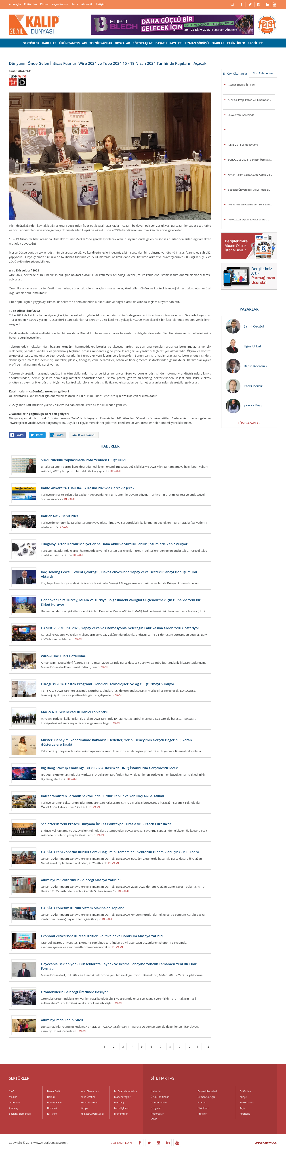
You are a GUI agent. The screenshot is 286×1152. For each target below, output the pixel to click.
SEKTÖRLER (31, 43)
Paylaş (19, 435)
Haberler (156, 1091)
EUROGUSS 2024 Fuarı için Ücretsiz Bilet (251, 159)
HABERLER (49, 43)
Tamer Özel (244, 406)
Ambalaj (13, 1108)
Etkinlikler (203, 1108)
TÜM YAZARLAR (249, 423)
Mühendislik (121, 1113)
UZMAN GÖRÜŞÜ (197, 43)
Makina (13, 1096)
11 (198, 1047)
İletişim (100, 4)
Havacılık (52, 1108)
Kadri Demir (244, 386)
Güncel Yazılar (159, 1102)
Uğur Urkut (243, 346)
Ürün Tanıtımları (160, 1096)
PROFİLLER (255, 43)
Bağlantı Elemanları (20, 1113)
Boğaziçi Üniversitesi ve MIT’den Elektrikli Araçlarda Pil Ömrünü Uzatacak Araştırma (251, 189)
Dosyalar (156, 1108)
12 (207, 1047)
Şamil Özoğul (245, 326)
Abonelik (87, 4)
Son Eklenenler (263, 73)
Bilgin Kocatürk (246, 366)
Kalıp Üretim (88, 1096)
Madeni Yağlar (122, 1096)
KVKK (154, 1119)
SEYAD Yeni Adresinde (241, 114)
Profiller (202, 1113)
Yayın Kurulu (60, 4)
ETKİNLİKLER (236, 43)
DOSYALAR (122, 43)
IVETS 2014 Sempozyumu (243, 144)
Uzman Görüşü (206, 1096)
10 (188, 1047)
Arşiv (75, 4)
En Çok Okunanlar (235, 73)
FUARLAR (217, 43)
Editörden (30, 4)
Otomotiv (14, 1102)
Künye (44, 4)
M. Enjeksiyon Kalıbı (125, 1091)
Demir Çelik (53, 1091)
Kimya (84, 1108)
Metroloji (119, 1102)
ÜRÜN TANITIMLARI (73, 43)
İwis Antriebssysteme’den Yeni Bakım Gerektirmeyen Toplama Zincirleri (251, 204)
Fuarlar (202, 1102)
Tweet (39, 435)
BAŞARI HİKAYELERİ (168, 43)
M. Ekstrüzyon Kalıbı (92, 1113)
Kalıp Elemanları (90, 1091)
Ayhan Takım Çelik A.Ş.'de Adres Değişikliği (251, 174)
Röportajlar (157, 1113)
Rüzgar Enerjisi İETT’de (241, 84)
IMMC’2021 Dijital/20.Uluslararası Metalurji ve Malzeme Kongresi (251, 219)
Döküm (51, 1096)
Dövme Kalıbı (54, 1102)
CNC (11, 1091)
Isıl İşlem (52, 1113)
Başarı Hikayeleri (207, 1091)
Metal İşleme (121, 1108)
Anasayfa (15, 4)
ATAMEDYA (266, 1143)
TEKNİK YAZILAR (101, 43)
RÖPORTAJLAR (143, 43)
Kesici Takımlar (89, 1102)
